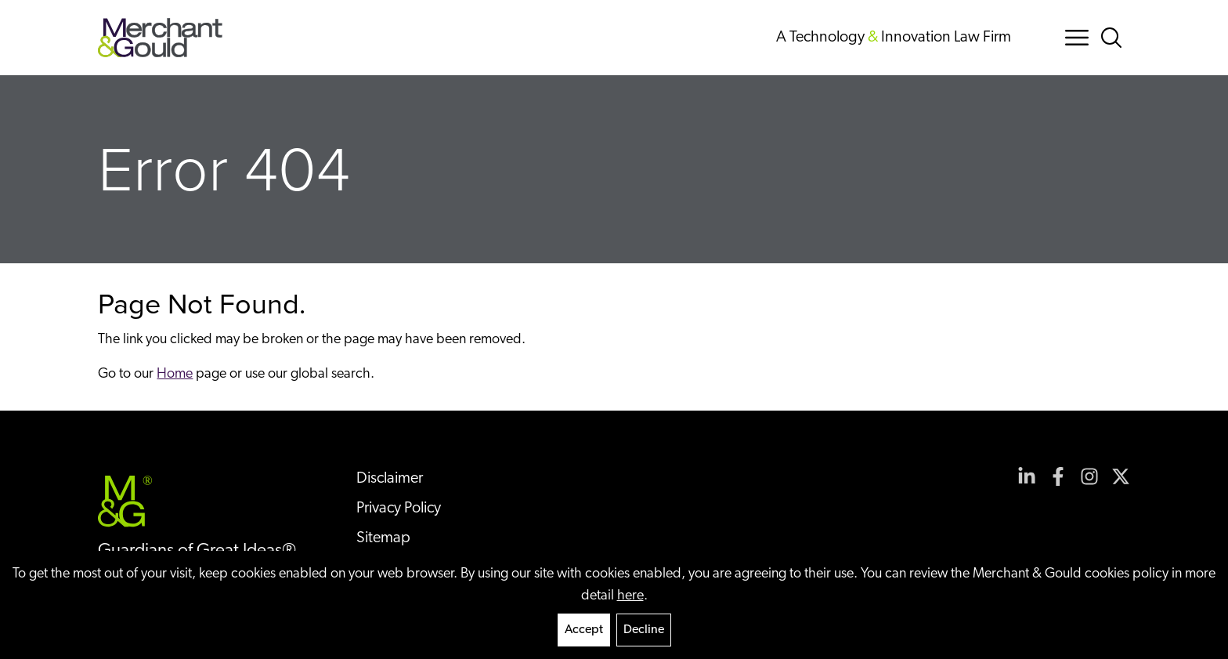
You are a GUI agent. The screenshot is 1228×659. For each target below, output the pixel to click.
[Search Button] (1114, 37)
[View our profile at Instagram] (1089, 476)
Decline (643, 630)
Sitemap (383, 538)
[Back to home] (160, 37)
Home (175, 374)
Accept (584, 630)
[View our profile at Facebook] (1058, 476)
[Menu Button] (1077, 37)
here (630, 595)
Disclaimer (389, 479)
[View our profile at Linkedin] (1026, 476)
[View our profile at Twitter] (1120, 476)
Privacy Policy (398, 508)
